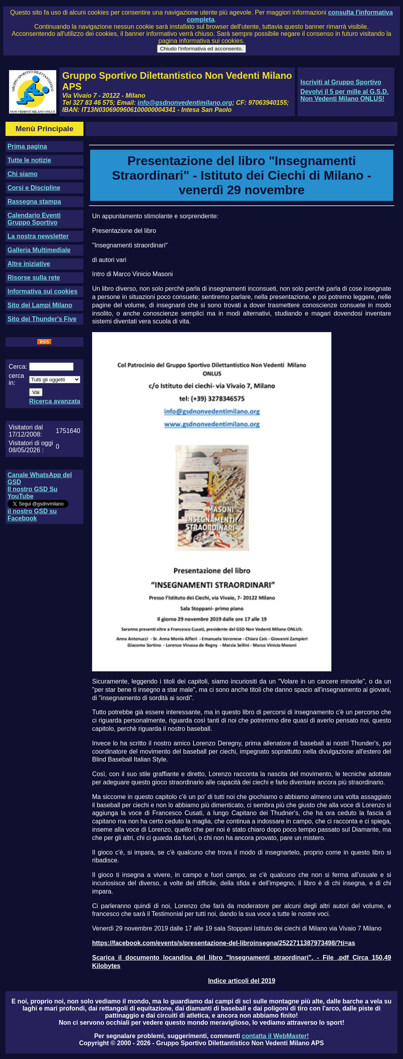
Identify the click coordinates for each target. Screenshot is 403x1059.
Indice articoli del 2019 (241, 980)
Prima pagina (27, 146)
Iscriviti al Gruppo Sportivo (340, 82)
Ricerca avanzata (54, 401)
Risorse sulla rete (33, 277)
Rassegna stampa (34, 201)
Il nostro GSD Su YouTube (32, 493)
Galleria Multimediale (38, 250)
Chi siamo (22, 174)
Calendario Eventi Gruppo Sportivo (34, 219)
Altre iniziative (28, 263)
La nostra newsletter (38, 236)
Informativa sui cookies (42, 291)
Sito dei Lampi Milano (39, 305)
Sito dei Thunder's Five (41, 319)
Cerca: (18, 366)
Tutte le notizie (29, 160)
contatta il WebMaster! (275, 1036)
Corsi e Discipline (33, 187)
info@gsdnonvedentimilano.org (185, 102)
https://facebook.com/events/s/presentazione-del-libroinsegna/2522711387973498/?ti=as (223, 943)
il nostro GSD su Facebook (32, 515)
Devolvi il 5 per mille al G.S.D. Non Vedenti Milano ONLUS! (344, 95)
